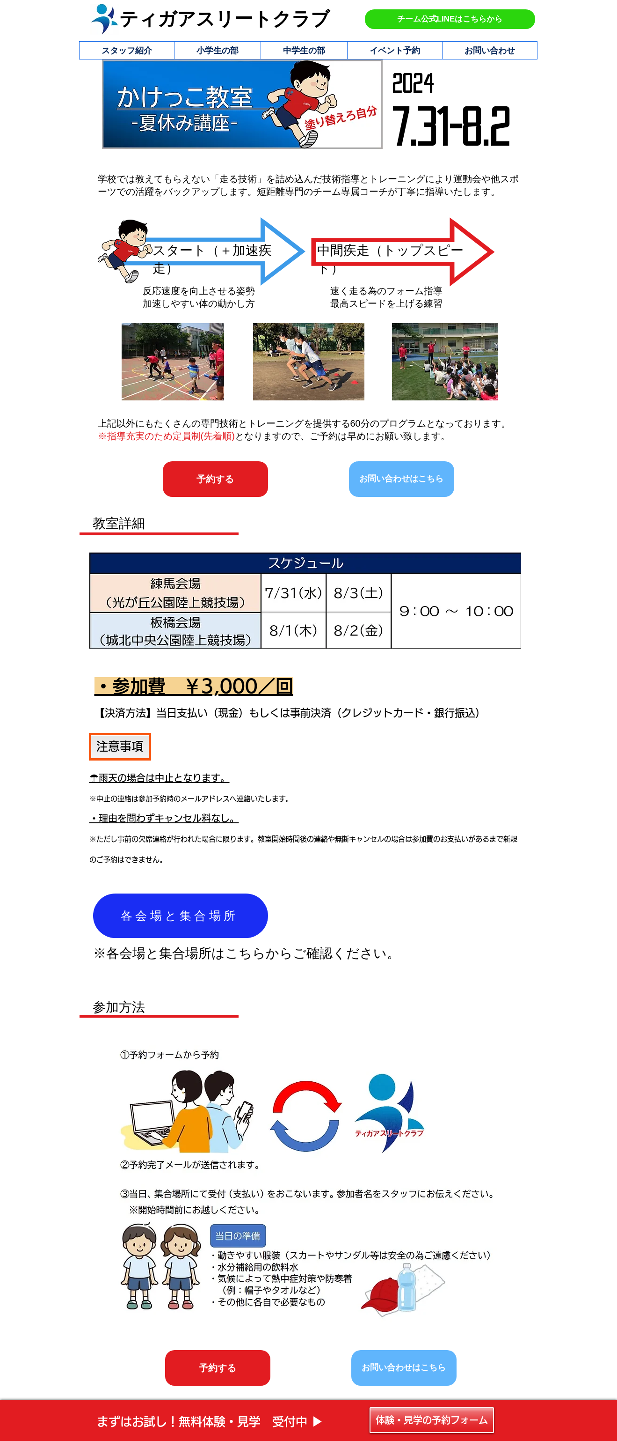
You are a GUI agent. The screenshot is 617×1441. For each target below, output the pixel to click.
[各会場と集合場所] (180, 916)
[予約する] (215, 479)
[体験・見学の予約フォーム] (432, 1420)
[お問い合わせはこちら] (401, 479)
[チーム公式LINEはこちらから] (450, 19)
